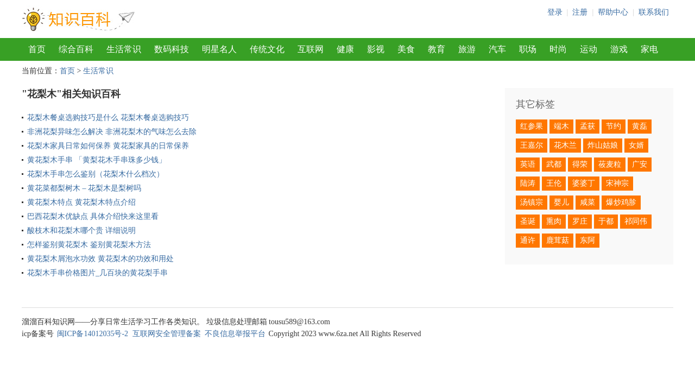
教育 (436, 49)
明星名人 (219, 49)
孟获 (587, 126)
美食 (406, 49)
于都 (606, 221)
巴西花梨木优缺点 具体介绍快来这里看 (93, 216)
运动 (588, 49)
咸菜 (587, 202)
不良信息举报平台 (235, 334)
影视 (375, 49)
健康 (345, 49)
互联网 (311, 49)
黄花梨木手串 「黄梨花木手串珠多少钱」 (96, 160)
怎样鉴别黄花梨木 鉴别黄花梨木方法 (89, 245)
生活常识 (123, 49)
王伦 (553, 183)
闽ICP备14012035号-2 (92, 334)
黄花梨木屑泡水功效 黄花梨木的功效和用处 (100, 259)
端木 (561, 126)
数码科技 (171, 49)
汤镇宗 (531, 202)
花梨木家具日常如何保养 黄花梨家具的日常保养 (108, 146)
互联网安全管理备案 (166, 334)
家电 (649, 49)
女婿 (636, 145)
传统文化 (267, 49)
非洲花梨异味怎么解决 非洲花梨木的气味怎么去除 (112, 132)
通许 (527, 240)
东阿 (587, 240)
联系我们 (654, 12)
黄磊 (639, 126)
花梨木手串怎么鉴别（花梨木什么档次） (95, 174)
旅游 (467, 49)
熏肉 (553, 221)
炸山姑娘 (602, 145)
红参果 (531, 126)
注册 (579, 12)
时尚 (558, 49)
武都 (553, 164)
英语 (527, 164)
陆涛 (527, 183)
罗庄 (579, 221)
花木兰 (565, 145)
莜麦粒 (609, 164)
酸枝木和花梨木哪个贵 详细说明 (81, 230)
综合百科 (76, 49)
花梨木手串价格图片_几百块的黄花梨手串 (97, 273)
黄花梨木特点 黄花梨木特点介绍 (81, 202)
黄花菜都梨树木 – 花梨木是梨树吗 (84, 188)
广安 (639, 164)
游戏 (619, 49)
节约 (613, 126)
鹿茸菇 (557, 240)
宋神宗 (617, 183)
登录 (555, 12)
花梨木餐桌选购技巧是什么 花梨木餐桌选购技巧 (108, 117)
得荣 (579, 164)
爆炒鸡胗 (621, 202)
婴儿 (561, 202)
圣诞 (527, 221)
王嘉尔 (531, 145)
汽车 (497, 49)
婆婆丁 (583, 183)
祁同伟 (635, 221)
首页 (37, 49)
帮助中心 (613, 12)
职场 (527, 49)
